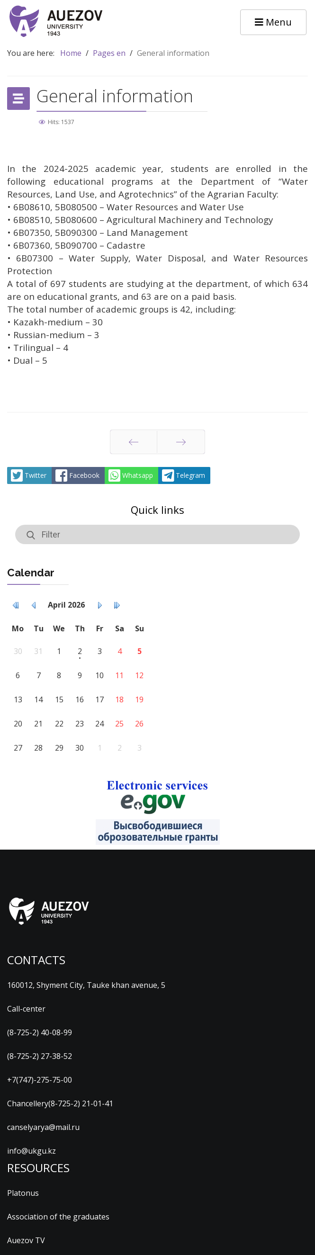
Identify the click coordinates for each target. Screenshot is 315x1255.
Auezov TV (26, 1240)
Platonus (23, 1193)
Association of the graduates (58, 1216)
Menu (273, 22)
